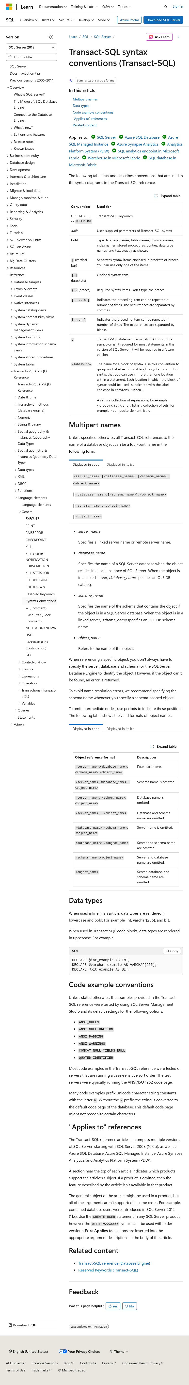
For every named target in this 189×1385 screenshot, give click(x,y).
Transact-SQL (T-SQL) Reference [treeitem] (34, 387)
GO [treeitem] (28, 655)
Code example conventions (93, 112)
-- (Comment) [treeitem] (36, 608)
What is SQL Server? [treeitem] (29, 94)
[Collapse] (51, 37)
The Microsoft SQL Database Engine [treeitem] (35, 104)
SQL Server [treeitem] (18, 66)
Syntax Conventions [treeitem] (41, 600)
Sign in (178, 6)
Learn (73, 36)
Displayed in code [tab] (86, 464)
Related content (85, 125)
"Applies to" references (90, 118)
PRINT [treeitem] (30, 525)
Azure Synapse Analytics (137, 144)
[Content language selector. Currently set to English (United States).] (28, 1351)
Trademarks (39, 1370)
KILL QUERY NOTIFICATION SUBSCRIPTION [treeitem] (37, 559)
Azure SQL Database (142, 137)
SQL (85, 36)
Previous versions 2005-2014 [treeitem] (31, 80)
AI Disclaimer (16, 1363)
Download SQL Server (163, 19)
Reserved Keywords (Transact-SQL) (108, 1269)
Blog (67, 1363)
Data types (81, 105)
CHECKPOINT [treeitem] (36, 539)
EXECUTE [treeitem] (32, 518)
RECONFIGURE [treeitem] (37, 579)
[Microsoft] (9, 6)
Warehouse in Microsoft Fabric (114, 157)
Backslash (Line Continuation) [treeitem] (37, 645)
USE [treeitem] (29, 635)
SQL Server (102, 36)
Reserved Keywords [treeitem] (40, 594)
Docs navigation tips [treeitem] (25, 73)
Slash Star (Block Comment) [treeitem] (38, 617)
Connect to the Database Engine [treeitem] (33, 117)
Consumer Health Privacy (141, 1363)
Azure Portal (129, 19)
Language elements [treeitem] (36, 504)
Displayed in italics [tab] (120, 464)
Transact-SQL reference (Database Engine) (114, 1263)
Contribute (88, 1363)
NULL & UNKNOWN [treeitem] (41, 628)
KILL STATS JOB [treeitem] (37, 572)
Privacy (107, 1363)
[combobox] (31, 47)
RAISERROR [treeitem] (34, 532)
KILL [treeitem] (29, 546)
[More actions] (178, 37)
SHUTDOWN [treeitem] (35, 586)
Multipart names (85, 99)
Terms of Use (15, 1370)
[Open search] (166, 6)
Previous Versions (45, 1363)
